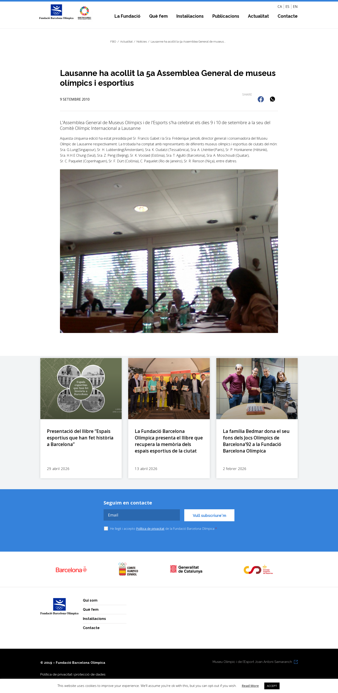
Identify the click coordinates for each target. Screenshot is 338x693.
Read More (250, 685)
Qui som (90, 600)
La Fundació (127, 16)
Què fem (158, 16)
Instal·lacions (190, 16)
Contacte (288, 16)
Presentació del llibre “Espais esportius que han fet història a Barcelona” (80, 437)
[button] (261, 100)
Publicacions (225, 16)
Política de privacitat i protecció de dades (72, 674)
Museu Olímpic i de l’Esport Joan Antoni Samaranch (252, 662)
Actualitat (258, 16)
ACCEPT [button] (272, 686)
